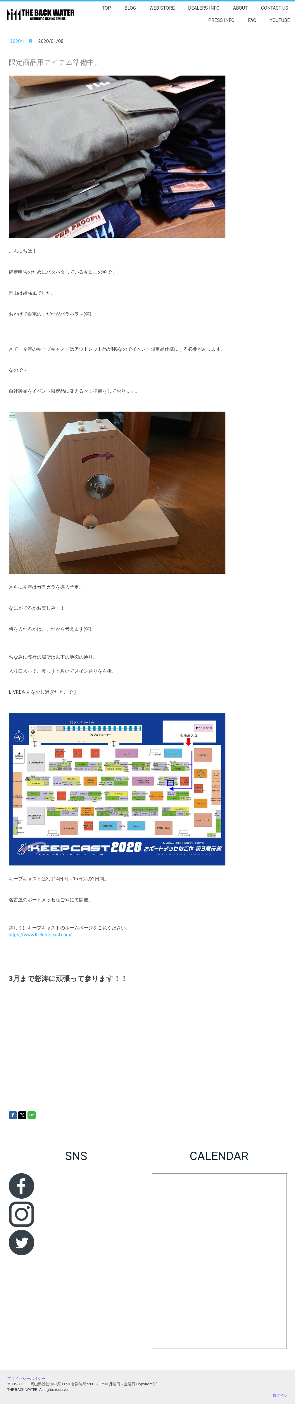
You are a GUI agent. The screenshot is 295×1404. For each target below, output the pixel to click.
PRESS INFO (221, 20)
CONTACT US (274, 8)
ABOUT (240, 8)
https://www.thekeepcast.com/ (40, 935)
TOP (106, 8)
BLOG (130, 8)
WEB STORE (162, 8)
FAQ (252, 20)
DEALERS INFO (204, 8)
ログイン (280, 1395)
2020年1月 (22, 41)
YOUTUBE (280, 20)
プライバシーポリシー (26, 1378)
